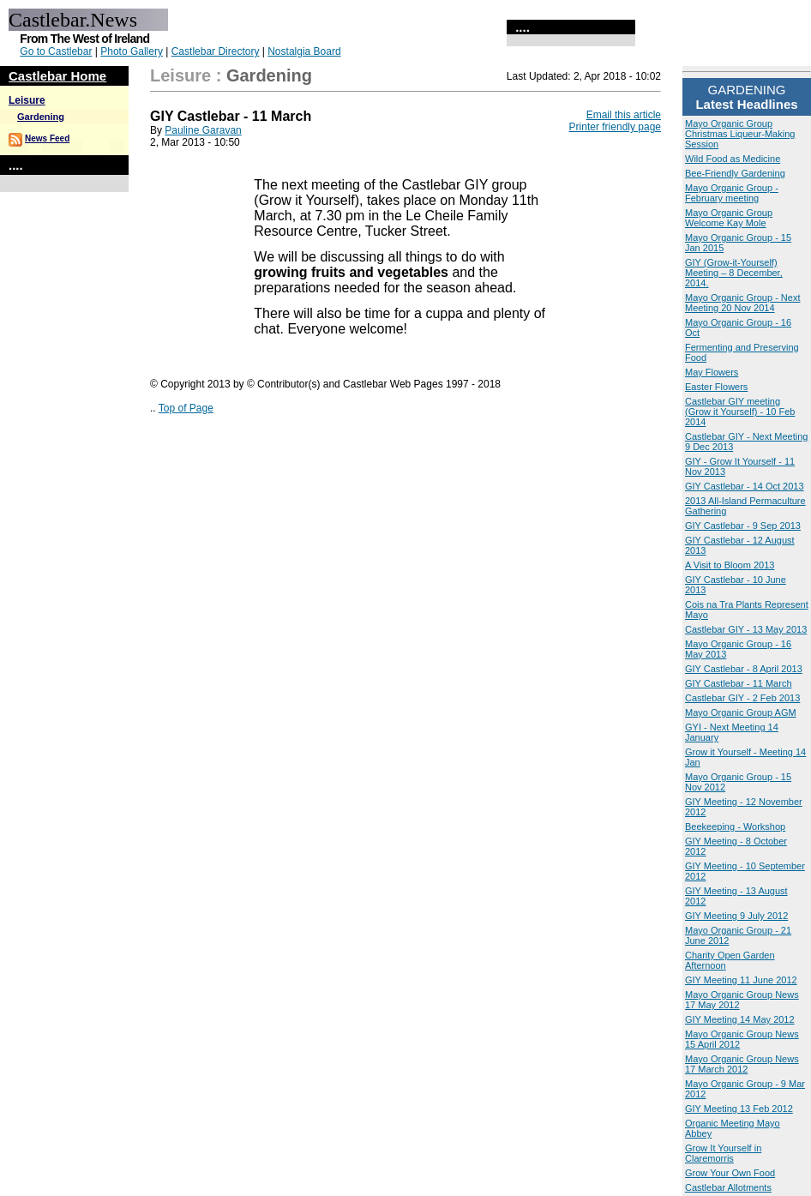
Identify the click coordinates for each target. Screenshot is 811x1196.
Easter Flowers (716, 387)
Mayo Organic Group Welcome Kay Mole (728, 217)
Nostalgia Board (303, 51)
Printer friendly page (615, 127)
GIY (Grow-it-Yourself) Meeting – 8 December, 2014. (734, 272)
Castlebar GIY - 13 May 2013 (746, 629)
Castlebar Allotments (728, 1187)
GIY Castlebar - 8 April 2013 (743, 669)
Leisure (27, 100)
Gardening (40, 116)
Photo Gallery (131, 51)
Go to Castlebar (56, 51)
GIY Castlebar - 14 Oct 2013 (744, 486)
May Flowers (711, 372)
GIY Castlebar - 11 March (738, 683)
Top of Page (186, 408)
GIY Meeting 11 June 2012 (741, 980)
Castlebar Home (57, 76)
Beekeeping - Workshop (735, 826)
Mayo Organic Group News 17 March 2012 (742, 1064)
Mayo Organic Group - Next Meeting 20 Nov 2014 (743, 302)
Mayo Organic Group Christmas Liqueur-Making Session (740, 133)
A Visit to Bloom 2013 (729, 565)
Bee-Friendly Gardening (735, 173)
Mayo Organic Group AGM (740, 712)
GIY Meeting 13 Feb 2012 (739, 1108)
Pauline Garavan (203, 130)
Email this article (623, 115)
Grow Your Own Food (730, 1173)
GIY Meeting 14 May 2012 (740, 1019)
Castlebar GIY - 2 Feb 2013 (742, 698)
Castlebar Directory (215, 51)
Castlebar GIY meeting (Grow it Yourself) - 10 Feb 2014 (740, 411)
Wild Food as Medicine (732, 158)
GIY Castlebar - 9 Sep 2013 (743, 525)
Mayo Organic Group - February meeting (731, 193)
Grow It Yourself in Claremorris (723, 1153)
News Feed (47, 138)
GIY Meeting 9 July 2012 (736, 916)
